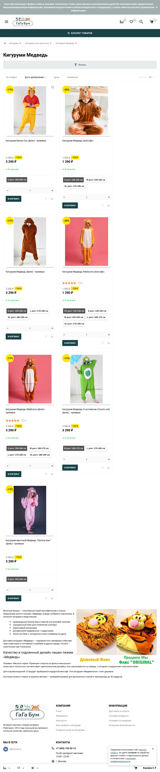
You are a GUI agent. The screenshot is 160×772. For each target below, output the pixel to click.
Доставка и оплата (119, 711)
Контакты (61, 720)
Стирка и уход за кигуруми (70, 730)
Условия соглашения (120, 720)
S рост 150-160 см (17, 179)
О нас (59, 711)
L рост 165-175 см (96, 317)
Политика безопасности (122, 725)
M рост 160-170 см (39, 448)
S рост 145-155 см (73, 180)
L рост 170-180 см (39, 311)
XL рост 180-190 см (17, 317)
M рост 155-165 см (96, 180)
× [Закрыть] (153, 748)
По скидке (11, 77)
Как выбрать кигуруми (68, 725)
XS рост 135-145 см (74, 311)
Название (72, 77)
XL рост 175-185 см (74, 186)
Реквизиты (62, 716)
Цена (56, 77)
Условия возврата (118, 716)
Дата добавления (35, 77)
